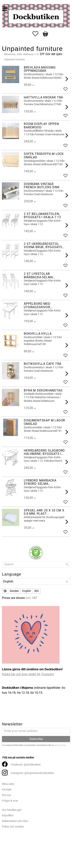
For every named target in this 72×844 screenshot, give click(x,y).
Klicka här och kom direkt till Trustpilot (28, 674)
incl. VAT (31, 598)
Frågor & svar (10, 800)
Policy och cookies (13, 826)
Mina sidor (8, 784)
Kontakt (7, 789)
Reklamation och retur (15, 821)
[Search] (67, 564)
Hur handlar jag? (12, 810)
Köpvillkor (8, 815)
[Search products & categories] (36, 564)
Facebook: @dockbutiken (26, 764)
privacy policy (60, 745)
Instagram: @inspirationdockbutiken (32, 773)
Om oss (6, 795)
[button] (37, 34)
